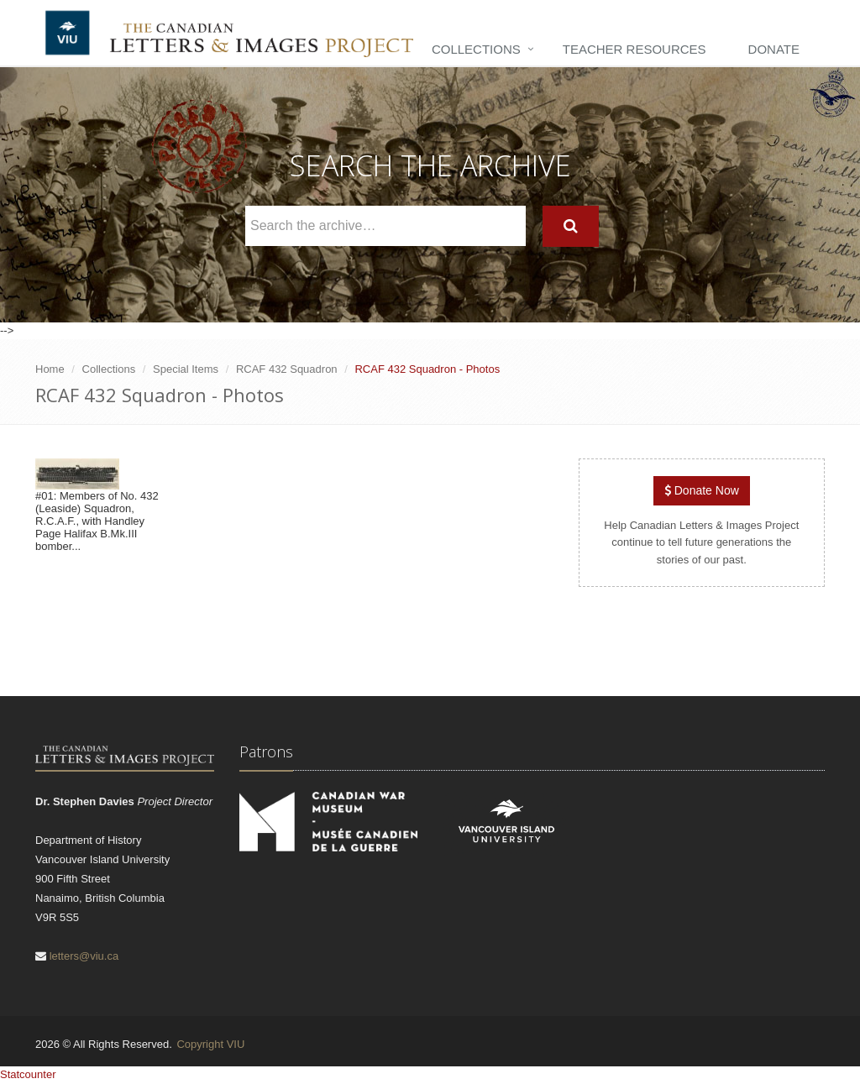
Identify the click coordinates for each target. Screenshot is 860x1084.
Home (50, 369)
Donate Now (701, 490)
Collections (476, 49)
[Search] (571, 226)
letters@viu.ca (84, 956)
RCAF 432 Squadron (287, 369)
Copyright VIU (210, 1044)
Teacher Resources (634, 49)
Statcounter (28, 1074)
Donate (774, 49)
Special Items (185, 369)
